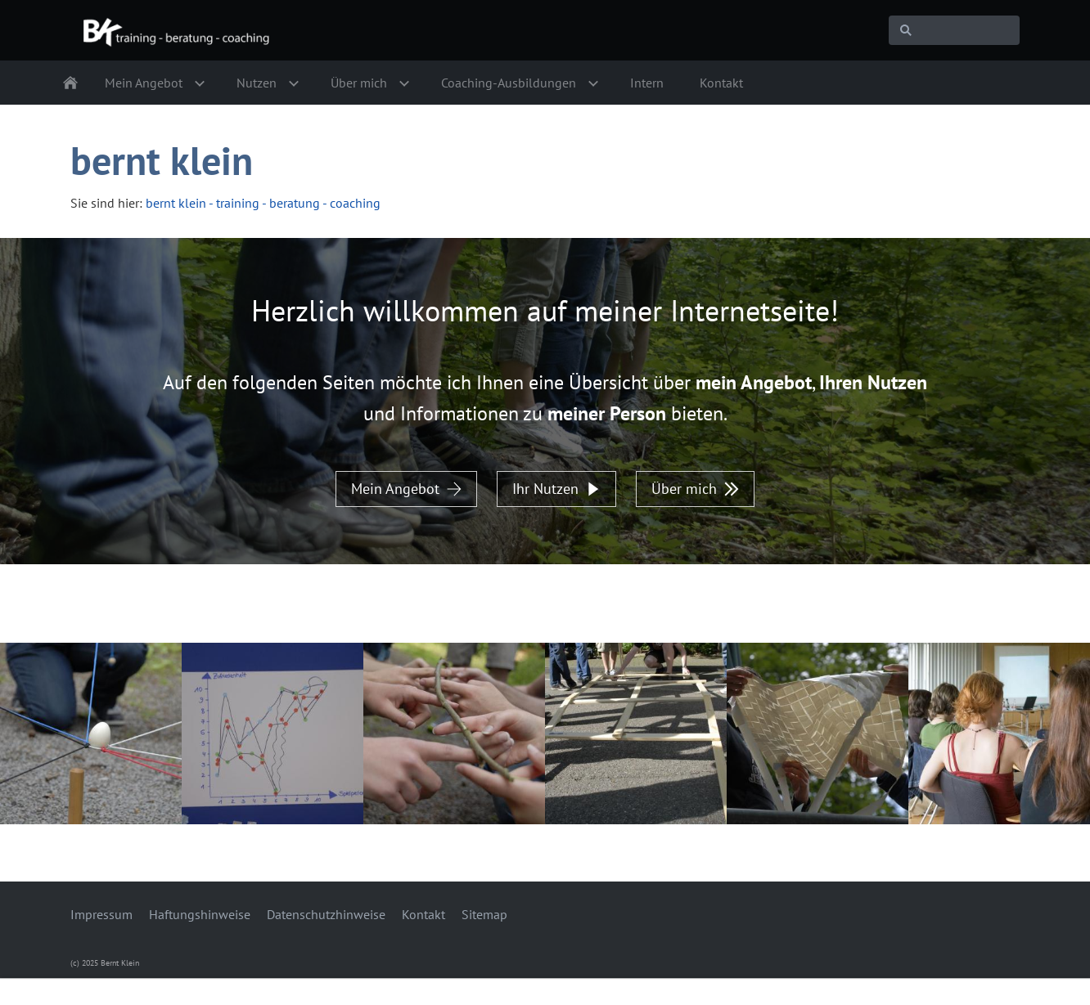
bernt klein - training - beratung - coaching (263, 203)
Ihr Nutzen (556, 488)
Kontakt (423, 914)
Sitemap (484, 914)
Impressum (101, 914)
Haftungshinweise (199, 914)
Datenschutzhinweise (326, 914)
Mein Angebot (406, 488)
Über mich (695, 488)
